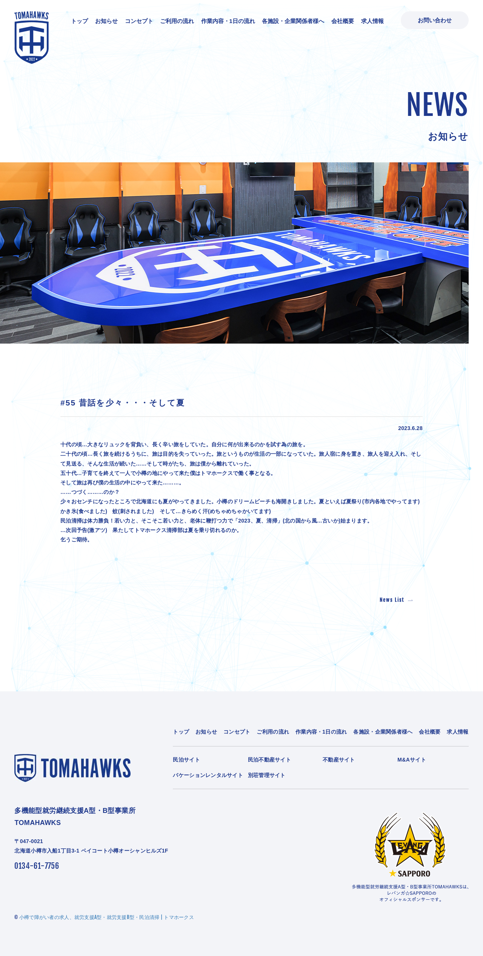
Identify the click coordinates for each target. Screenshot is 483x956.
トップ (79, 21)
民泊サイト (186, 760)
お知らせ (106, 21)
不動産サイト (339, 760)
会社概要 (342, 21)
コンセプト (139, 21)
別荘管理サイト (267, 775)
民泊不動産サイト (269, 760)
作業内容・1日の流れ (228, 21)
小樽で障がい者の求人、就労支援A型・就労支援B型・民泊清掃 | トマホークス (106, 917)
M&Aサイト (411, 760)
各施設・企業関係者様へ (293, 21)
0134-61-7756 (36, 866)
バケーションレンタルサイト (208, 775)
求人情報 (372, 21)
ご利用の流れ (177, 21)
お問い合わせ (435, 20)
